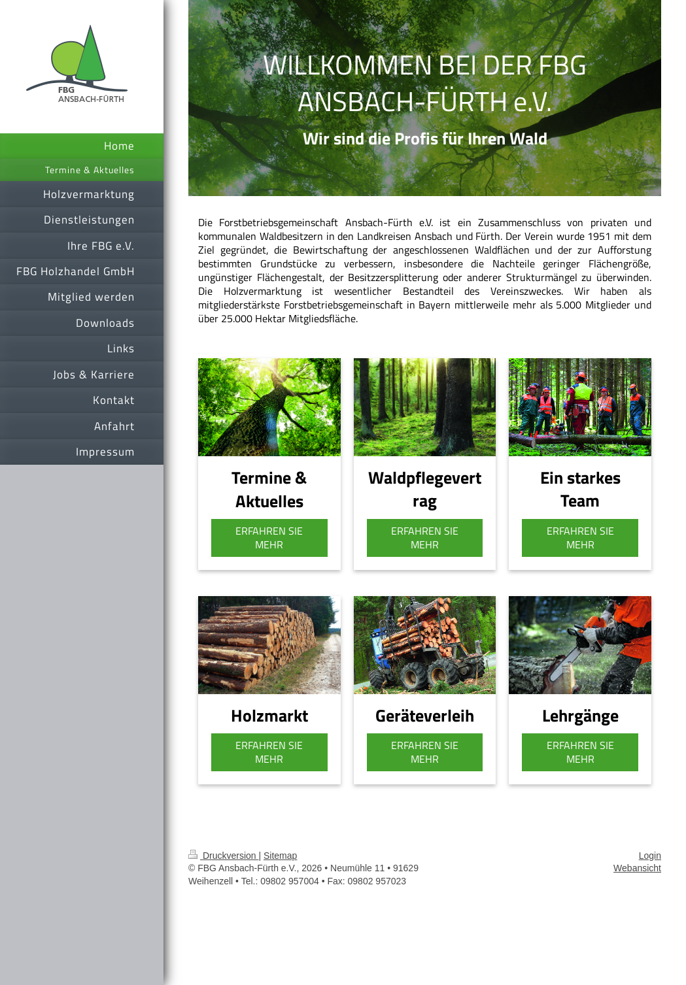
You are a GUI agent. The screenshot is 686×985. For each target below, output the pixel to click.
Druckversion (223, 855)
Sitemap (280, 855)
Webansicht (637, 868)
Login (650, 855)
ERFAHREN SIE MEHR (269, 537)
